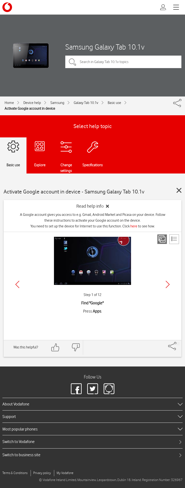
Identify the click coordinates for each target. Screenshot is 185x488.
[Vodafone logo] (7, 7)
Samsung (57, 103)
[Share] (178, 343)
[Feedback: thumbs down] (76, 347)
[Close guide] (179, 190)
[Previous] (17, 284)
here (133, 226)
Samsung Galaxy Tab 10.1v (105, 46)
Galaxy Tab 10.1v (86, 103)
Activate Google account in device (30, 108)
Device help (32, 103)
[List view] (174, 239)
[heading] (92, 404)
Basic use (114, 103)
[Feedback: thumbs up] (55, 347)
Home (9, 103)
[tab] (92, 441)
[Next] (168, 284)
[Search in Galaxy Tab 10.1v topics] (123, 62)
